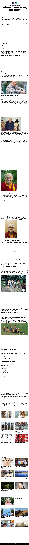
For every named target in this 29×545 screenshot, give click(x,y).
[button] (12, 3)
